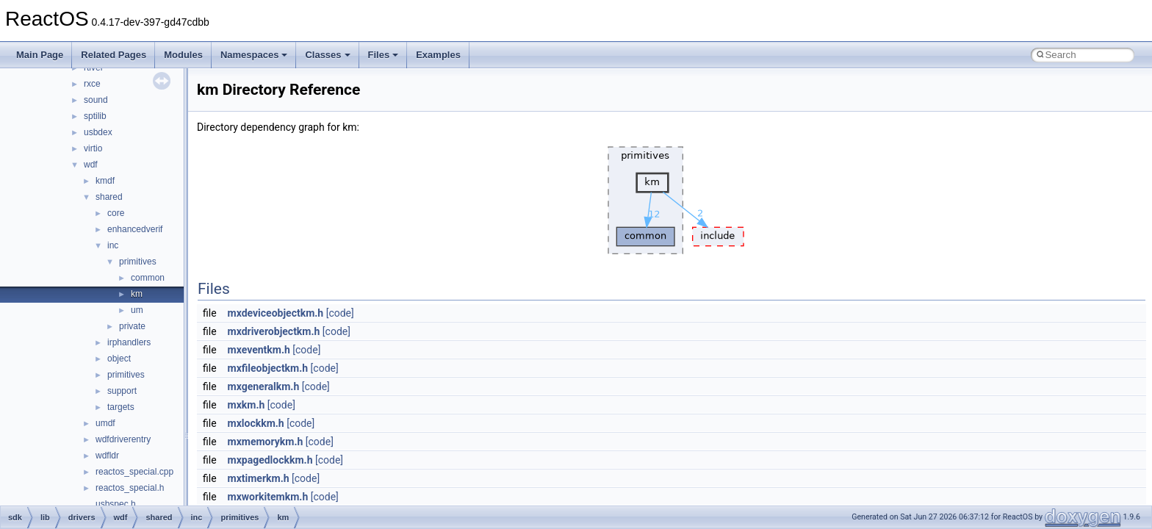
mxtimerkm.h (258, 478)
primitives (137, 261)
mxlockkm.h (256, 423)
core (115, 213)
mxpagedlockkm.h (270, 460)
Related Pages (113, 54)
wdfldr (107, 455)
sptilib (95, 116)
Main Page (39, 54)
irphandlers (129, 342)
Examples (438, 54)
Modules (183, 54)
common (148, 278)
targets (120, 407)
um (137, 310)
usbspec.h (116, 504)
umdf (105, 423)
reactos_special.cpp (134, 472)
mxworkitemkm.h (268, 497)
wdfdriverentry (123, 439)
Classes (327, 54)
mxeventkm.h (259, 350)
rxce (92, 84)
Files (383, 54)
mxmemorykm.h (265, 441)
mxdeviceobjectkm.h (276, 313)
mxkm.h (246, 405)
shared (109, 197)
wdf (91, 164)
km (137, 294)
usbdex (98, 132)
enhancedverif (134, 229)
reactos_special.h (130, 488)
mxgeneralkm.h (264, 386)
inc (112, 245)
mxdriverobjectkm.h (274, 331)
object (119, 358)
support (122, 391)
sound (96, 100)
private (132, 326)
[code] (340, 313)
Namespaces (254, 54)
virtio (93, 148)
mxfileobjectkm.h (268, 368)
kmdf (105, 181)
